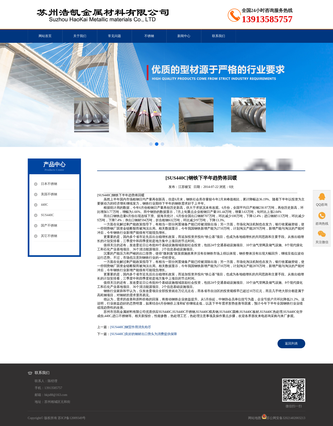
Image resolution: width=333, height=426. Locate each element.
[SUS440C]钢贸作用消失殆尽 (130, 327)
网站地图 (254, 418)
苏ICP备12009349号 (72, 418)
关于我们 (79, 36)
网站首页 (45, 36)
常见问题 (114, 36)
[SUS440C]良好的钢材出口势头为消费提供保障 (143, 334)
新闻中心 (183, 36)
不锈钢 (149, 36)
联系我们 (218, 36)
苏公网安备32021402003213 (285, 418)
